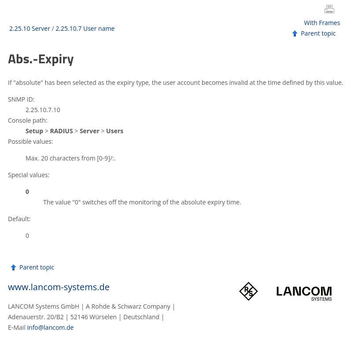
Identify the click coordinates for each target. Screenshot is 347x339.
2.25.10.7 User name (84, 28)
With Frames (322, 22)
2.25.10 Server (29, 28)
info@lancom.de (50, 327)
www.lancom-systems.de (59, 287)
